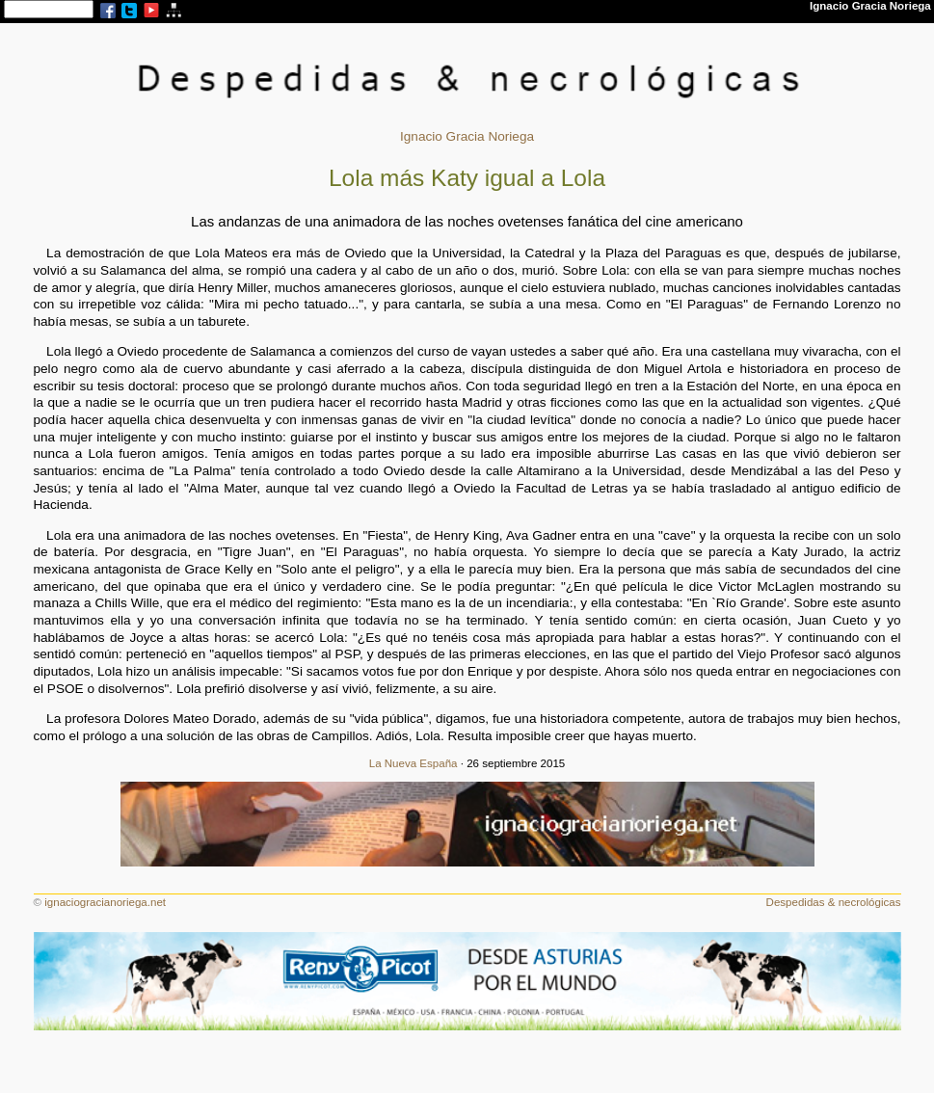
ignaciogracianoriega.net (105, 902)
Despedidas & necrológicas (833, 902)
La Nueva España (413, 763)
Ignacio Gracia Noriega (467, 136)
